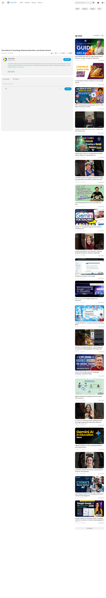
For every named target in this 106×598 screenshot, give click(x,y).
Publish (68, 88)
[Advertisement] (89, 22)
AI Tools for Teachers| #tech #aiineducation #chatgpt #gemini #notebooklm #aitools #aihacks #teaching (88, 422)
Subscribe (67, 59)
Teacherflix (11, 59)
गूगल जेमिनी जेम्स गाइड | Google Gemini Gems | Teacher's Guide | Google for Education (89, 57)
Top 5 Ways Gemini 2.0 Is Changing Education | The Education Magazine (89, 495)
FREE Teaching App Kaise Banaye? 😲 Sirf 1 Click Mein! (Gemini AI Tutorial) (89, 106)
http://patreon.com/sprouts (16, 67)
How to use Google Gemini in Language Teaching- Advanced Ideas (87, 373)
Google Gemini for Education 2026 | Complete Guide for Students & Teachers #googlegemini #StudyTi (89, 520)
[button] (102, 3)
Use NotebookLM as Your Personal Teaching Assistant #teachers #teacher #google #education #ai (88, 252)
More (40, 3)
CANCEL (60, 88)
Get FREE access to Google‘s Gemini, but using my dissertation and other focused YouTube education (89, 179)
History (34, 3)
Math (21, 3)
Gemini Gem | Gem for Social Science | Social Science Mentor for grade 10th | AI (88, 154)
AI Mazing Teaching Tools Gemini (85, 276)
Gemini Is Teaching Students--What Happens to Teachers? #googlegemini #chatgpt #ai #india (89, 348)
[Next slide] (101, 8)
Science (27, 3)
